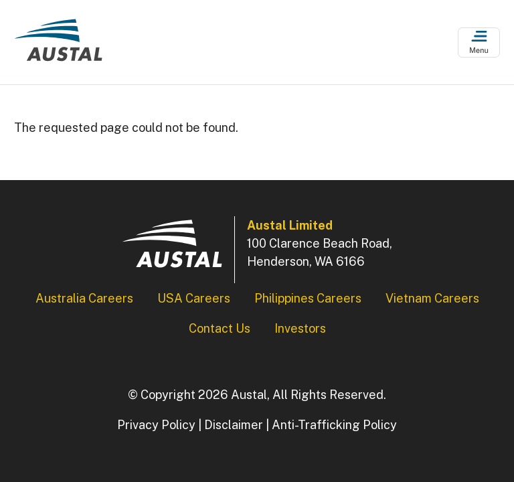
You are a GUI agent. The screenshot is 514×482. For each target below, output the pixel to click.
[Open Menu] (479, 42)
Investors (300, 328)
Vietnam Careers (432, 298)
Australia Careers (84, 298)
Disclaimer (233, 425)
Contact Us (219, 328)
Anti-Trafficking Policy (334, 425)
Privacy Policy (156, 425)
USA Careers (193, 298)
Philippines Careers (307, 298)
